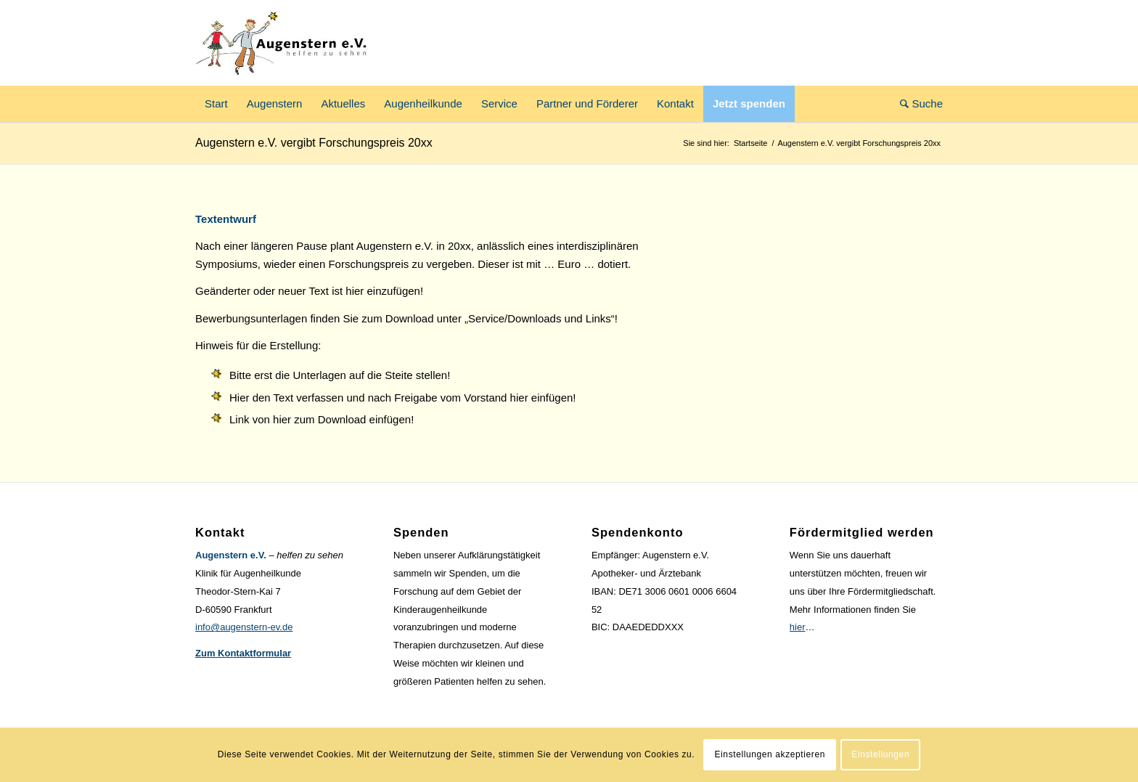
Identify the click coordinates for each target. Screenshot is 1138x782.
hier (798, 627)
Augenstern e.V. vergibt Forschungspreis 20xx (314, 143)
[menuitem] (216, 104)
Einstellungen (880, 754)
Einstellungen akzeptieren (770, 754)
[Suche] (917, 104)
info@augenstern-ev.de (243, 627)
